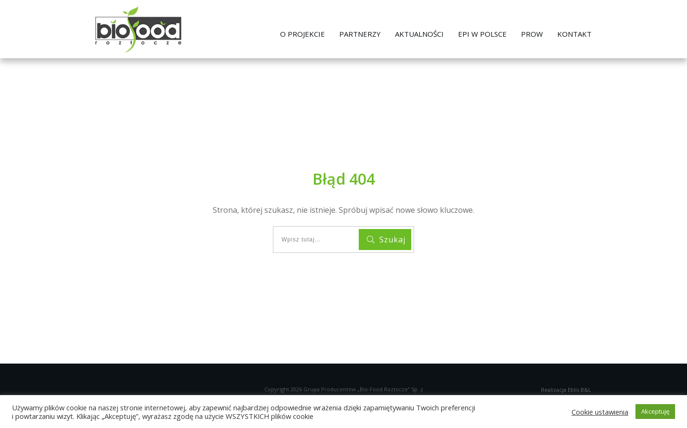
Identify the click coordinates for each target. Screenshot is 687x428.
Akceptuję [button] (655, 411)
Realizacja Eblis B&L (566, 389)
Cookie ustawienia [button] (600, 411)
